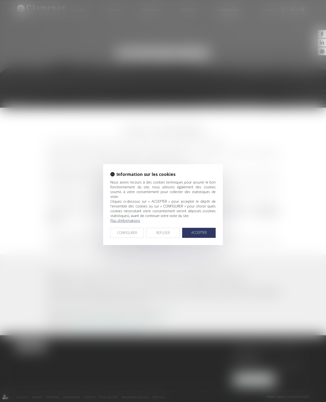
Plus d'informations (125, 220)
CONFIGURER (127, 232)
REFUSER (163, 232)
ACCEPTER (199, 232)
